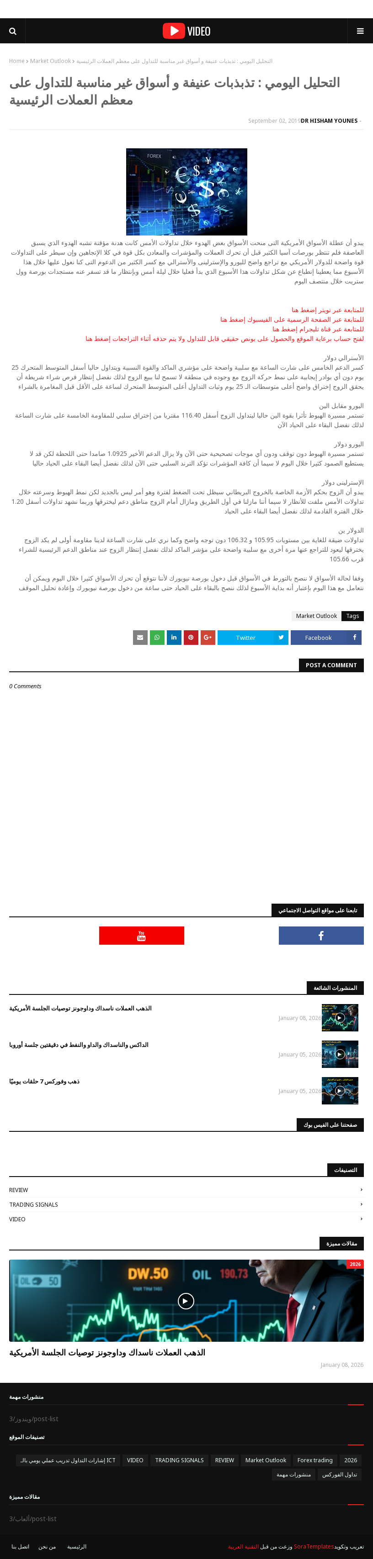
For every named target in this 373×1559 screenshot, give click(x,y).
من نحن (47, 1546)
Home (17, 61)
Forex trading (315, 1460)
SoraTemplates (314, 1546)
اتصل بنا (20, 1546)
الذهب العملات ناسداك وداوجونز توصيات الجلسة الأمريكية (80, 1008)
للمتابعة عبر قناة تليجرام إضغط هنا (318, 328)
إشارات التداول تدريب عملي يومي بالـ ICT (68, 1460)
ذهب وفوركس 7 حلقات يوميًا (44, 1081)
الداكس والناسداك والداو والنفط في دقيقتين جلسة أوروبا (79, 1045)
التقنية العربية (243, 1546)
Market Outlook (50, 61)
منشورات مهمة (294, 1474)
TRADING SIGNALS (33, 1204)
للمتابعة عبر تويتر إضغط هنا (328, 309)
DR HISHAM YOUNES (329, 121)
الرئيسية (76, 1546)
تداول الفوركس (339, 1474)
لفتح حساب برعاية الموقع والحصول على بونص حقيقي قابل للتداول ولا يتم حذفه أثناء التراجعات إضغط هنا (224, 338)
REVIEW (18, 1190)
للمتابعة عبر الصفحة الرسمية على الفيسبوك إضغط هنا (292, 319)
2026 (350, 1460)
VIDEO (17, 1219)
